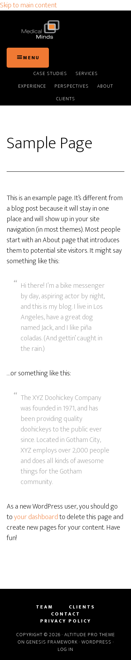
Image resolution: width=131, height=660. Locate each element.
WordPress (96, 642)
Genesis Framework (52, 642)
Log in (65, 649)
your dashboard (36, 517)
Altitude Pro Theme (89, 635)
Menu (31, 58)
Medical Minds (66, 29)
